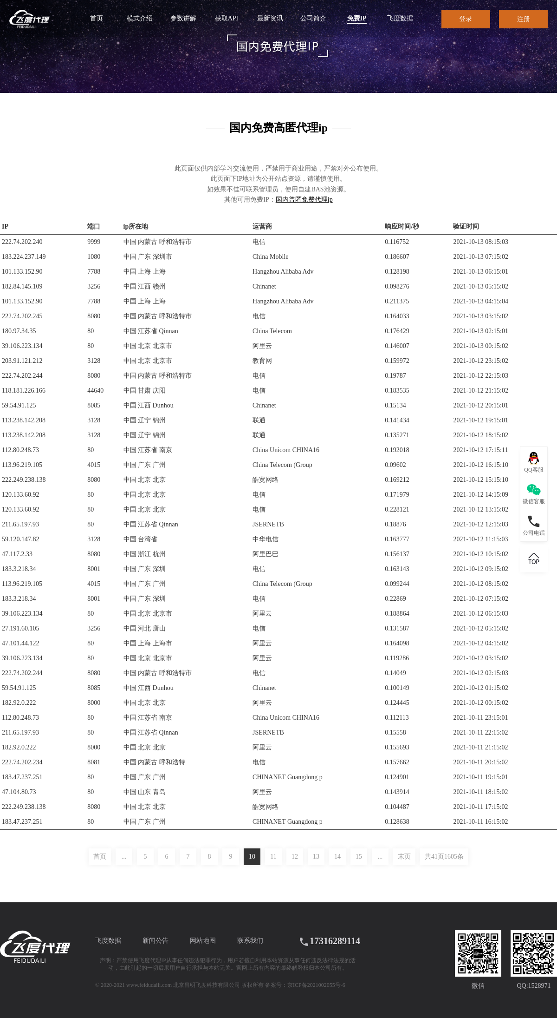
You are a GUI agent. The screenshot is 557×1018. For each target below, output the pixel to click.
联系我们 (250, 940)
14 (337, 856)
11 (273, 856)
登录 (465, 18)
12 (294, 856)
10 (252, 856)
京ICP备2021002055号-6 (316, 985)
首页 (99, 856)
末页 (404, 856)
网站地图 (203, 940)
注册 (523, 19)
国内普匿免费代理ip (304, 199)
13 (316, 856)
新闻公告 (155, 940)
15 (359, 856)
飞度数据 (108, 940)
